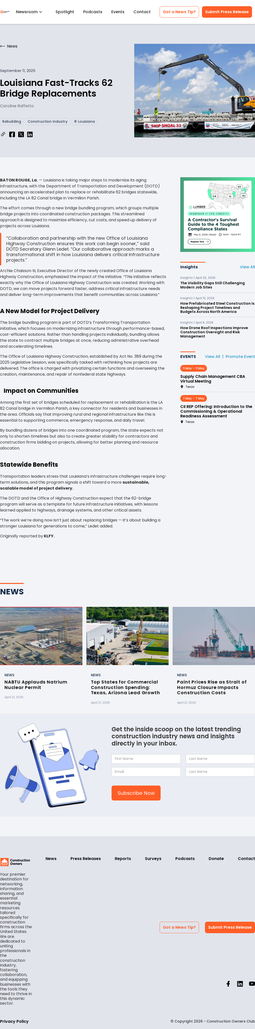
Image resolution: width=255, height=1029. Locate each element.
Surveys (153, 858)
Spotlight (65, 11)
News (51, 858)
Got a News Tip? (179, 12)
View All (247, 267)
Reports (123, 858)
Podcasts (92, 11)
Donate (216, 858)
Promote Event (240, 356)
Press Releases (85, 858)
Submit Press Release (227, 12)
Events (118, 11)
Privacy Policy (14, 1021)
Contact (142, 11)
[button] (31, 11)
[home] (5, 12)
